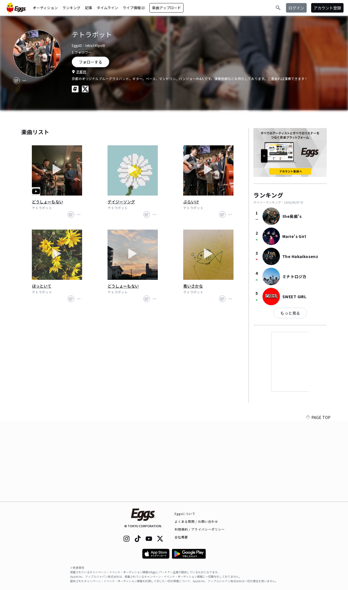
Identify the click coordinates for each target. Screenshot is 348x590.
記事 (88, 7)
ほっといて (41, 286)
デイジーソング (121, 201)
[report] (24, 80)
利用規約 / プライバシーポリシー (200, 529)
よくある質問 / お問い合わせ (196, 521)
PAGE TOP (318, 498)
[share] (16, 80)
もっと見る (290, 313)
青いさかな (193, 286)
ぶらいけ (191, 201)
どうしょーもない (47, 201)
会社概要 (181, 537)
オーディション (45, 7)
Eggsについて (185, 513)
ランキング (71, 7)
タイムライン (107, 7)
